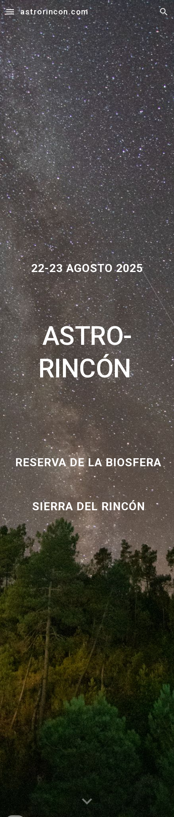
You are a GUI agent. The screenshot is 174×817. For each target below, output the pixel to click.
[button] (10, 11)
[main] (87, 329)
